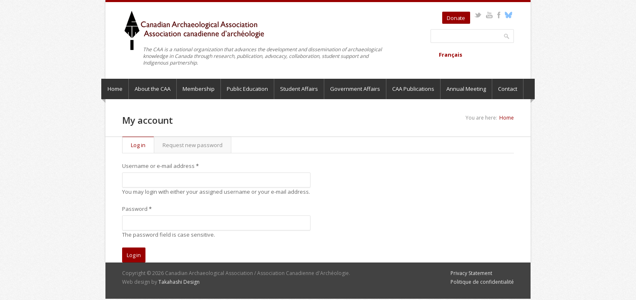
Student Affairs (299, 88)
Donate (456, 18)
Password (137, 208)
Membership (199, 88)
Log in (142, 145)
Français (450, 54)
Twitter (477, 15)
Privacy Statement (471, 273)
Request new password (193, 145)
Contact (507, 88)
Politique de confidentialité (482, 281)
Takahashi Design (179, 281)
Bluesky (508, 15)
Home (115, 88)
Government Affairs (355, 88)
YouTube (489, 15)
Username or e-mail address (160, 166)
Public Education (247, 88)
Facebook (498, 15)
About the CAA (152, 88)
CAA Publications (413, 88)
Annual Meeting (466, 88)
